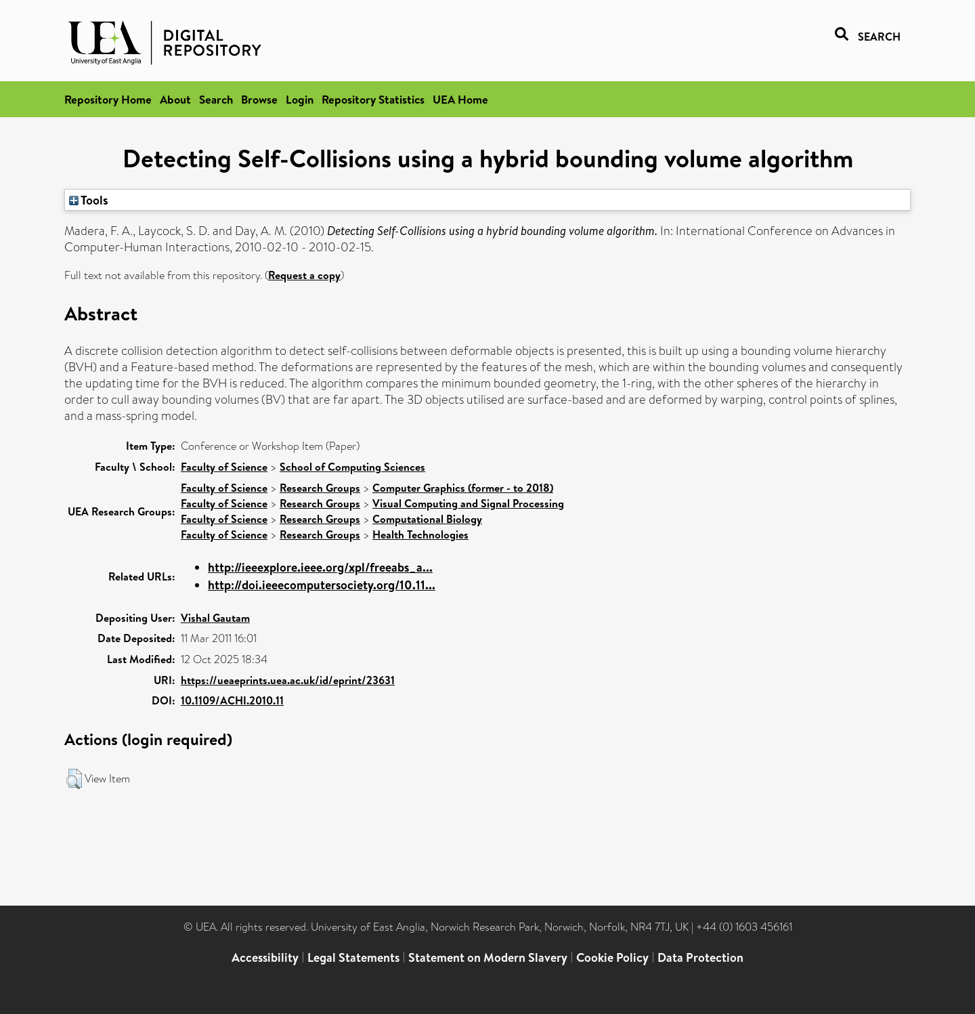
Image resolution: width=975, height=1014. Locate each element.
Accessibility (265, 957)
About (175, 99)
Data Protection (700, 957)
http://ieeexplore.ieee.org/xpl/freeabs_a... (320, 567)
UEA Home (460, 99)
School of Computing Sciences (352, 466)
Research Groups (320, 487)
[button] (74, 779)
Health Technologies (420, 534)
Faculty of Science (224, 466)
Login (299, 99)
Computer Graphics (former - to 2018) (462, 487)
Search (216, 99)
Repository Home (108, 99)
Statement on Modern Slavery (487, 957)
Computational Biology (427, 518)
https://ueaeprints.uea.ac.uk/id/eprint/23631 (288, 680)
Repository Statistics (373, 99)
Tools (88, 200)
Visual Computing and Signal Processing (468, 503)
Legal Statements (353, 957)
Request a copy (304, 275)
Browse (259, 99)
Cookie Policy (612, 957)
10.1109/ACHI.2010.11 (232, 700)
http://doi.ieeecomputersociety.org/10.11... (321, 584)
